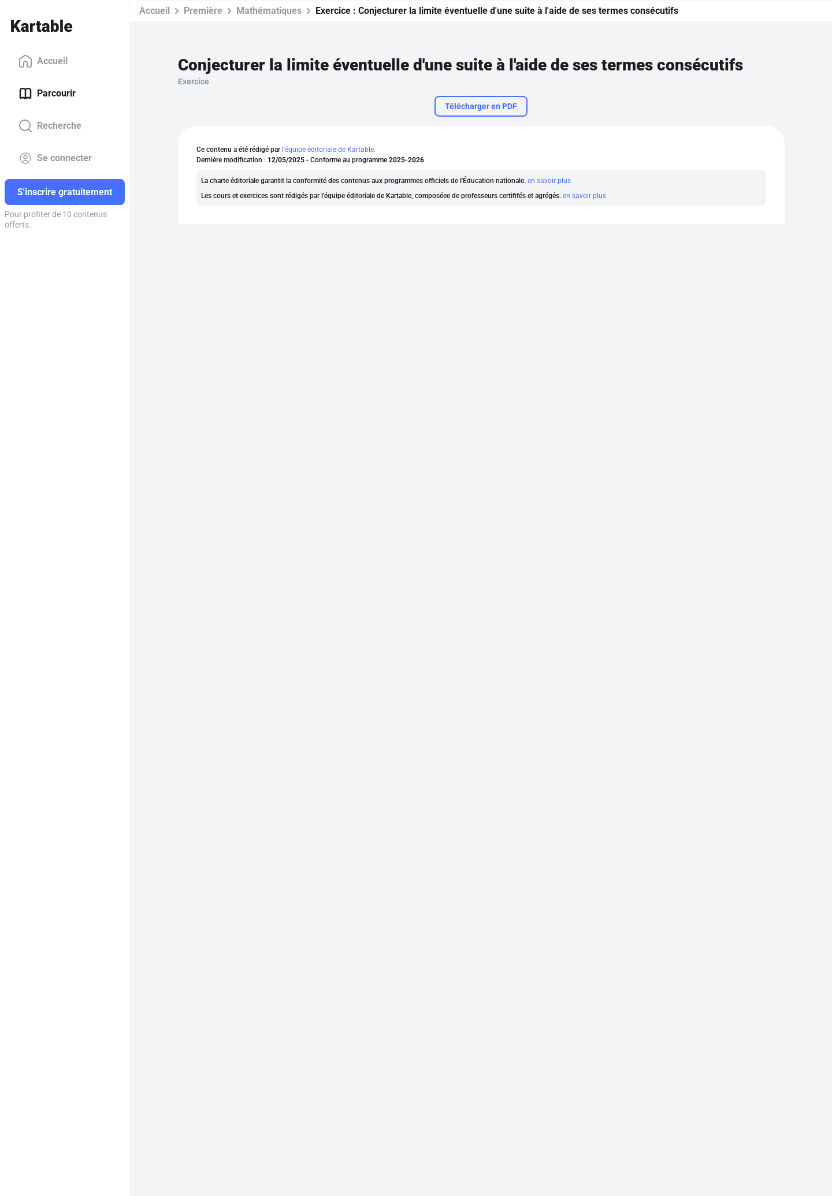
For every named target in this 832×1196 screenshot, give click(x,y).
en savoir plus (549, 181)
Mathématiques (269, 10)
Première (203, 10)
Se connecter (55, 158)
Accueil (43, 61)
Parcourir (47, 93)
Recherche (49, 126)
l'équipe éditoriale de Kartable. (329, 150)
